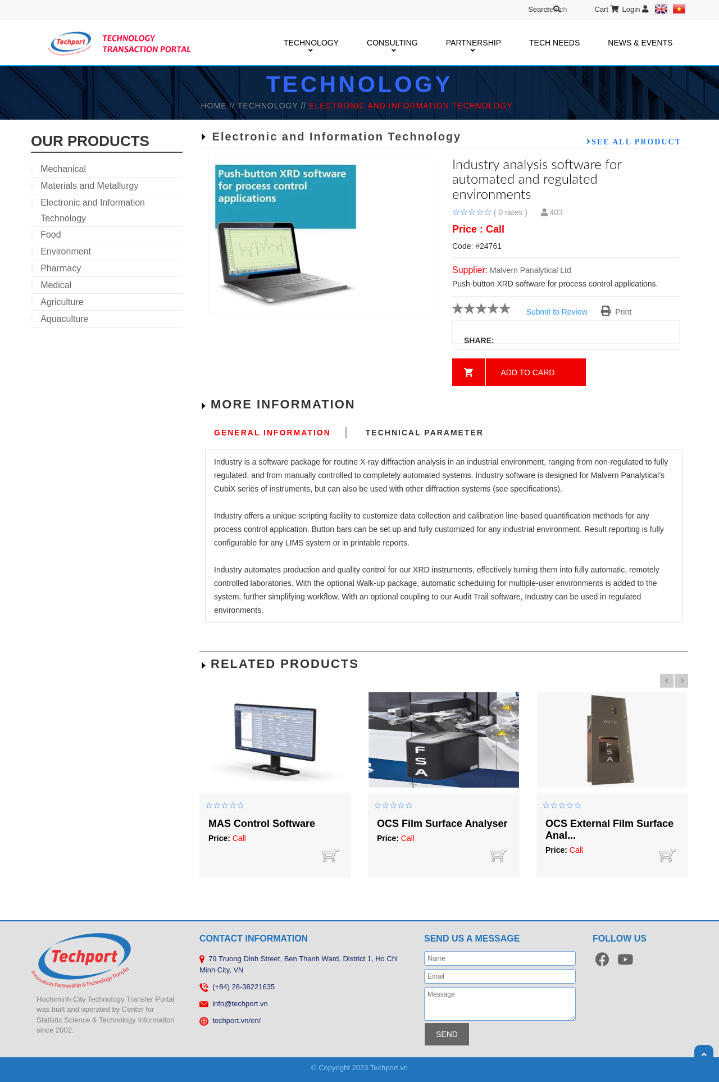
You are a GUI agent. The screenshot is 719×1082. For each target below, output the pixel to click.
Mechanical (63, 169)
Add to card (528, 372)
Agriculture (61, 302)
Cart (606, 9)
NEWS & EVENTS (640, 42)
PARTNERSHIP (473, 43)
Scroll (703, 1054)
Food (50, 234)
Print (616, 311)
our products (90, 141)
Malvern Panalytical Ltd (530, 270)
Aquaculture (64, 319)
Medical (55, 285)
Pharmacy (60, 268)
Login (635, 9)
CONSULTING (392, 43)
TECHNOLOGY (311, 43)
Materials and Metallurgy (89, 185)
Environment (65, 251)
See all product (636, 142)
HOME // (219, 105)
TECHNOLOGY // (273, 105)
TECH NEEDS (554, 42)
